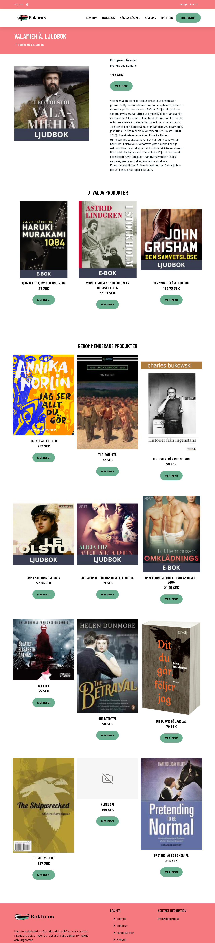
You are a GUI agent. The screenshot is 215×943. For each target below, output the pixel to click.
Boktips (91, 18)
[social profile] (27, 4)
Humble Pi (107, 804)
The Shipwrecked (43, 858)
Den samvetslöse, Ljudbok (171, 283)
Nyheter (167, 18)
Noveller (131, 60)
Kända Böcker (130, 18)
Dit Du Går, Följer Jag (171, 721)
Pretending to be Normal (171, 855)
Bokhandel (188, 18)
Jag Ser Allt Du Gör (43, 441)
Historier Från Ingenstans (171, 459)
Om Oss (150, 18)
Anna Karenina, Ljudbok (43, 578)
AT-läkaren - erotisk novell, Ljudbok (107, 578)
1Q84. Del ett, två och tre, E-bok (44, 283)
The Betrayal (108, 718)
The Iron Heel (107, 454)
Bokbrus (108, 18)
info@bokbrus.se (189, 4)
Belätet (43, 686)
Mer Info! (121, 86)
